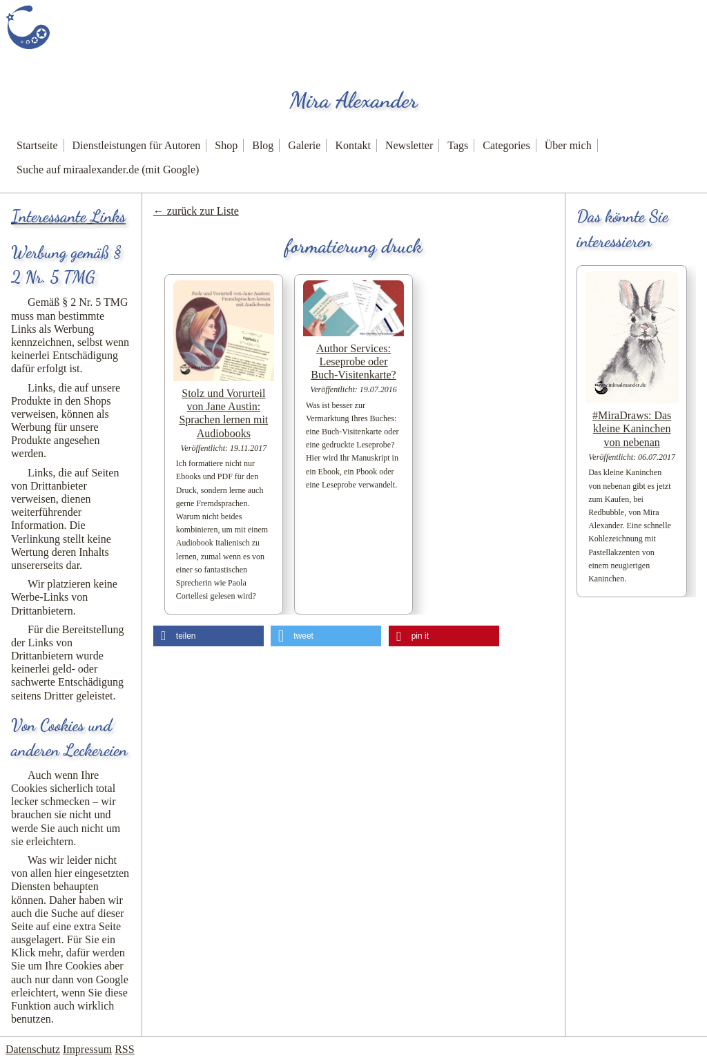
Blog (262, 145)
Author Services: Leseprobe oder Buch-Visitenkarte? (353, 361)
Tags (457, 145)
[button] (208, 636)
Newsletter (409, 145)
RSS (124, 1049)
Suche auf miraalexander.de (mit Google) (108, 169)
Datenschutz (33, 1049)
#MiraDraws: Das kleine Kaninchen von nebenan (631, 428)
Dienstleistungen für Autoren (136, 145)
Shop (226, 145)
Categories (506, 145)
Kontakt (353, 145)
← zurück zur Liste (196, 211)
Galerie (304, 145)
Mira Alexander (353, 100)
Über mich (568, 145)
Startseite (37, 145)
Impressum (87, 1049)
